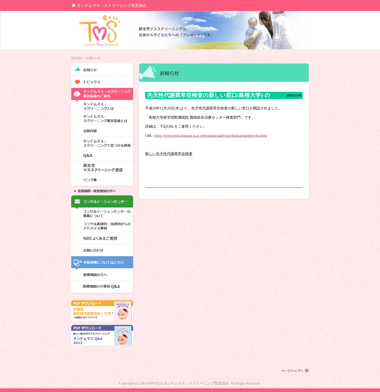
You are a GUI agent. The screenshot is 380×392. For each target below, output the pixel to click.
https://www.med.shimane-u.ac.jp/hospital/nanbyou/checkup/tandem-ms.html (210, 136)
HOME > (78, 58)
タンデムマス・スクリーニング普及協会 (112, 5)
